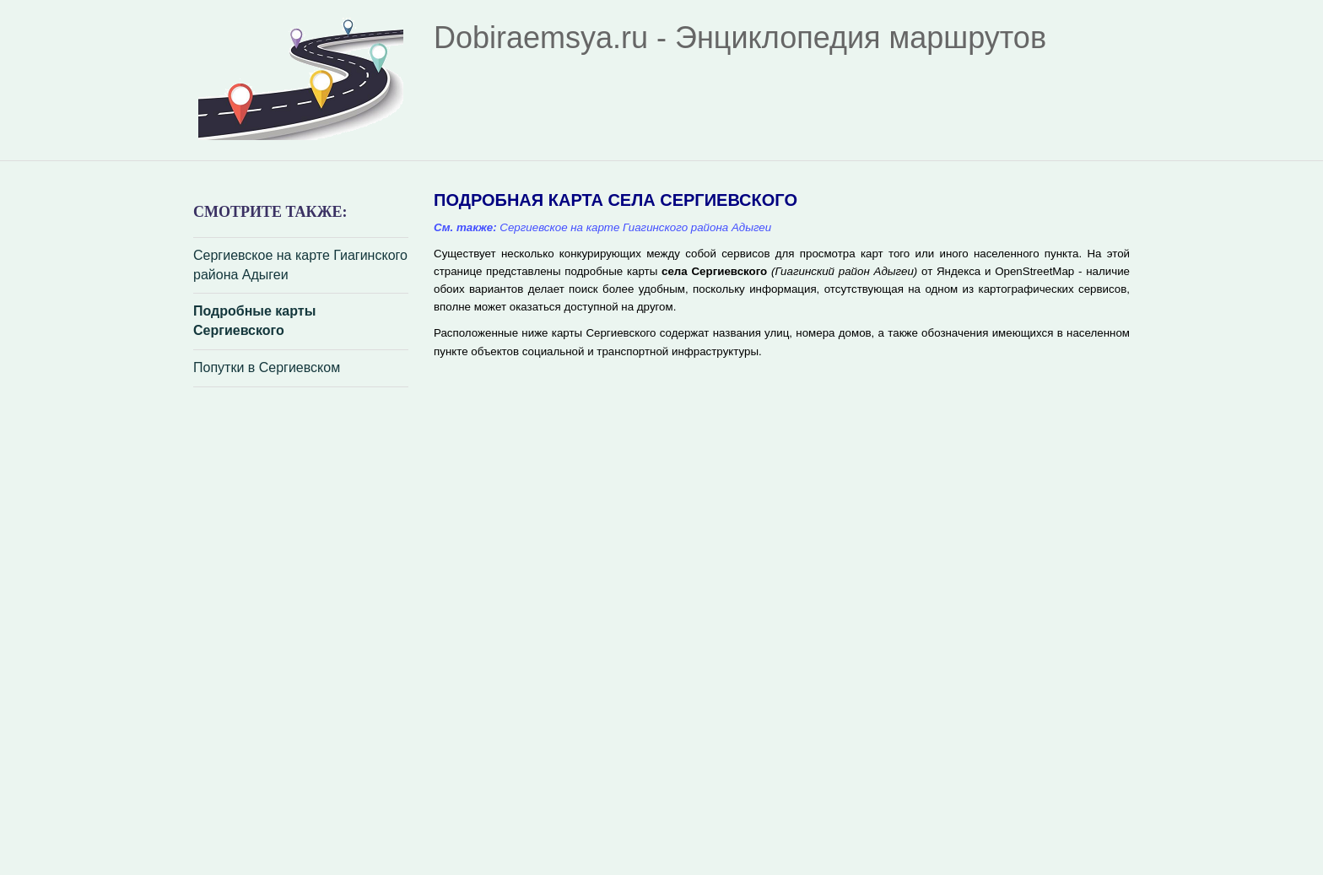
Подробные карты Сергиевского (254, 321)
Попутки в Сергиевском (266, 367)
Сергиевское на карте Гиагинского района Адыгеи (300, 265)
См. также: (465, 227)
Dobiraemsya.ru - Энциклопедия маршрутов (740, 37)
